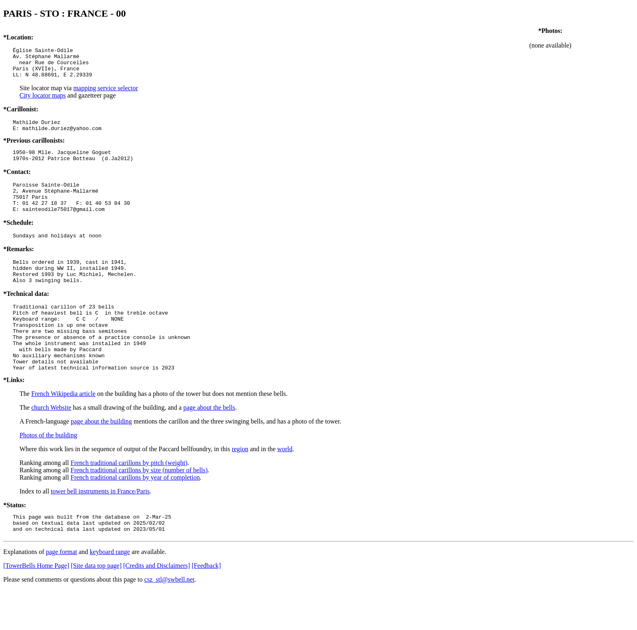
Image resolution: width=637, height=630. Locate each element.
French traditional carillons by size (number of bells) (139, 506)
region (240, 485)
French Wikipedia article (63, 430)
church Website (51, 444)
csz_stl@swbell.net (169, 619)
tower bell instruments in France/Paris (100, 527)
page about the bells (209, 444)
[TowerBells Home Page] (36, 605)
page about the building (101, 457)
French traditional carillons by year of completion (135, 514)
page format (61, 592)
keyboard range (110, 592)
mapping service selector (105, 94)
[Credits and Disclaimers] (156, 605)
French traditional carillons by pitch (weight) (129, 499)
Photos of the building (48, 471)
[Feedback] (206, 605)
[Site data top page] (96, 605)
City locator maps (43, 101)
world (284, 485)
